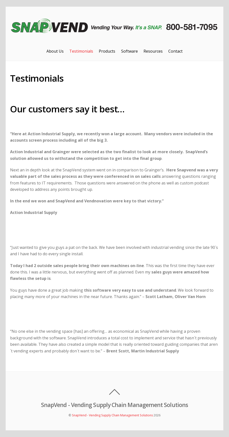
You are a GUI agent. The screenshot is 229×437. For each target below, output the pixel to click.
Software (129, 51)
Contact (175, 51)
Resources (153, 51)
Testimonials (81, 51)
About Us (55, 51)
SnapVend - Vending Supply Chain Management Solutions (112, 415)
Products (107, 51)
